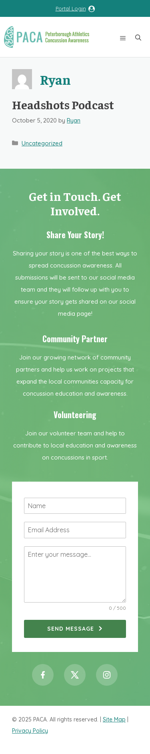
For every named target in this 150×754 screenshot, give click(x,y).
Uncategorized (42, 143)
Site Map (114, 719)
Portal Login (71, 8)
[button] (138, 37)
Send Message (70, 628)
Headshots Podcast (63, 104)
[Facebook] (42, 674)
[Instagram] (106, 674)
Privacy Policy (30, 730)
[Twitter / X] (74, 674)
